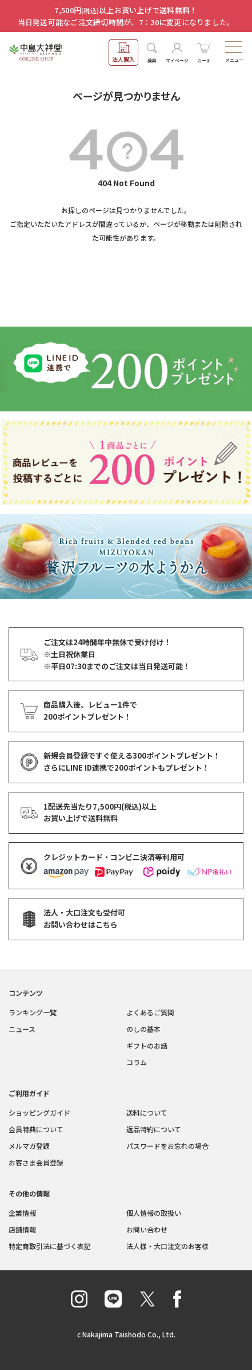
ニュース (22, 1029)
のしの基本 (143, 1029)
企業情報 (22, 1213)
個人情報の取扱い (153, 1213)
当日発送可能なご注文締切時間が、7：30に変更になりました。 (126, 22)
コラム (136, 1062)
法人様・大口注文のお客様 (167, 1246)
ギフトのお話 (146, 1045)
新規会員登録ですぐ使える (132, 756)
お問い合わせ (146, 1229)
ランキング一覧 (33, 1012)
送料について (146, 1112)
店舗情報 (22, 1229)
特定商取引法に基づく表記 (50, 1246)
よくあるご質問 (150, 1012)
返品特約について (153, 1129)
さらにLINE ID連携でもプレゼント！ (126, 768)
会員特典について (36, 1129)
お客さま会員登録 (36, 1162)
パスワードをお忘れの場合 (167, 1146)
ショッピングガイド (39, 1112)
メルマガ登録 (29, 1146)
